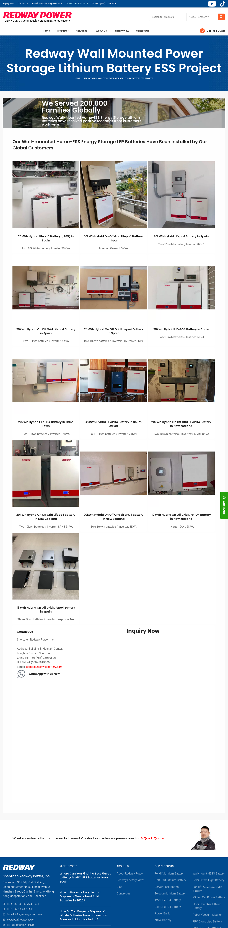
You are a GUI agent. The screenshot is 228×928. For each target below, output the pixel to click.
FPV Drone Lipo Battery (207, 921)
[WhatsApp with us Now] (21, 673)
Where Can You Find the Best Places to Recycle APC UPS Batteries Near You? (85, 877)
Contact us (123, 893)
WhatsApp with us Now (44, 674)
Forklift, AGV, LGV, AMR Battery (207, 889)
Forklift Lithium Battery (169, 873)
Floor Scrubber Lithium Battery (207, 906)
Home (77, 78)
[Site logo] (37, 16)
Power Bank (162, 913)
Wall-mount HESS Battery (209, 873)
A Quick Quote (152, 838)
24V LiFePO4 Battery (168, 907)
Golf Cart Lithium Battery (170, 880)
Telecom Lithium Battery (170, 893)
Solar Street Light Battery (208, 880)
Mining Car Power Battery (209, 897)
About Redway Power (130, 873)
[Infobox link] (212, 30)
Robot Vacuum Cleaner (207, 914)
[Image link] (19, 867)
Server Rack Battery (167, 887)
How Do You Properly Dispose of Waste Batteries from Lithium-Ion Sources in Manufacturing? (83, 915)
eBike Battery (163, 920)
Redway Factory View (130, 880)
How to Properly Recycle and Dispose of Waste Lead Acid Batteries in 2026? (80, 896)
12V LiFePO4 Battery (168, 900)
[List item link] (28, 904)
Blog (119, 887)
